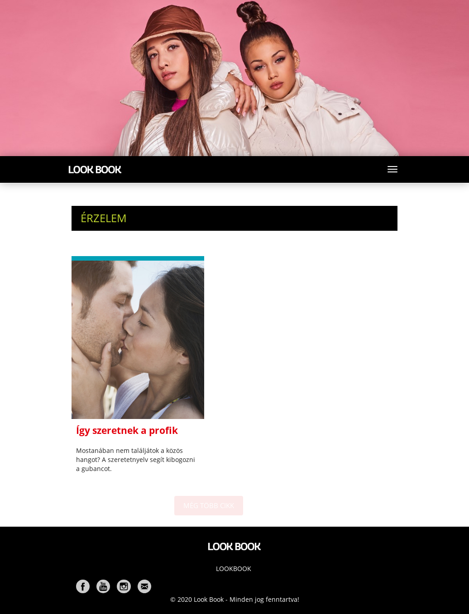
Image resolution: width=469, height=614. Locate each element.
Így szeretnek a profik (127, 430)
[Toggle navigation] (392, 169)
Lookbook (233, 568)
